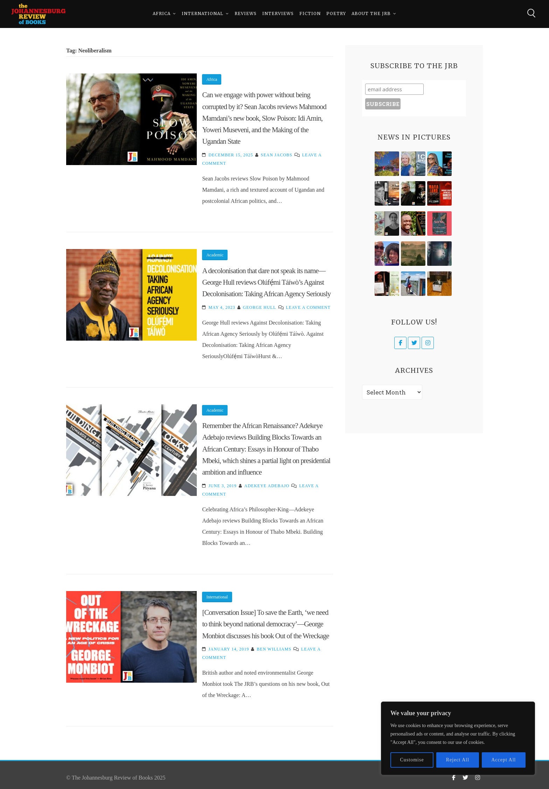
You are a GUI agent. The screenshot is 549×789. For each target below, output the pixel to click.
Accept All (503, 759)
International (202, 13)
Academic (214, 255)
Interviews (278, 13)
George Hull (259, 307)
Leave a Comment (308, 307)
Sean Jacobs (276, 154)
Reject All (457, 759)
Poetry (336, 13)
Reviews (246, 13)
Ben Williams (274, 649)
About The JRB (371, 13)
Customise (412, 759)
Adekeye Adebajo (267, 485)
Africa (162, 13)
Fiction (310, 13)
